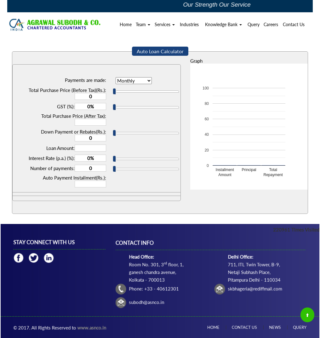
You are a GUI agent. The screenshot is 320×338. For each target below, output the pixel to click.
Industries (189, 24)
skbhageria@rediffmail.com (239, 282)
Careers (271, 24)
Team (143, 24)
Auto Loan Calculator (160, 51)
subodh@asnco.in (168, 291)
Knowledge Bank (223, 24)
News (267, 327)
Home (126, 24)
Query (254, 24)
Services (165, 24)
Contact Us (294, 24)
